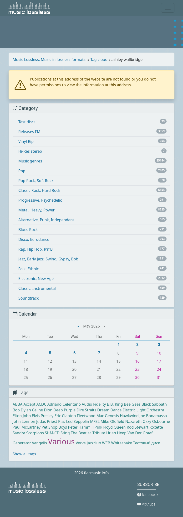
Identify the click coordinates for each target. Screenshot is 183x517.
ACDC (41, 404)
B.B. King (115, 404)
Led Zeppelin (77, 421)
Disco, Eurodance (33, 239)
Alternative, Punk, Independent (46, 219)
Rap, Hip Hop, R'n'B (35, 249)
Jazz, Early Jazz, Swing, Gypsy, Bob (48, 259)
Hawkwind (129, 415)
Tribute (98, 433)
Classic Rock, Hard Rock (39, 190)
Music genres (30, 161)
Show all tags (24, 454)
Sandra (19, 433)
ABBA (17, 404)
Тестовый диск (146, 443)
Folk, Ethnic (28, 268)
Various (61, 441)
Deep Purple (64, 410)
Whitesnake (121, 443)
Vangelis (39, 443)
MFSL (95, 421)
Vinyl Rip (26, 141)
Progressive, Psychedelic (40, 200)
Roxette (156, 427)
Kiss (61, 421)
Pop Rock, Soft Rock (35, 180)
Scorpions (35, 433)
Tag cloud (98, 59)
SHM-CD (52, 433)
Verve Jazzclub (88, 443)
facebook (147, 494)
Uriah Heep (116, 433)
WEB (106, 443)
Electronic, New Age (36, 278)
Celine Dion (42, 410)
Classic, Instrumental (37, 288)
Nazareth (133, 421)
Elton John (22, 415)
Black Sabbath (154, 404)
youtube (146, 504)
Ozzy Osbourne (156, 421)
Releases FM (29, 131)
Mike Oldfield (112, 421)
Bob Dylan (22, 410)
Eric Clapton (65, 415)
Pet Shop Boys (54, 427)
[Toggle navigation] (167, 8)
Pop (21, 170)
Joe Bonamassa (153, 415)
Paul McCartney (27, 427)
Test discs (26, 121)
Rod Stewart (137, 427)
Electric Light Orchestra (143, 410)
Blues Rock (28, 229)
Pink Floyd (104, 427)
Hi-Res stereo (30, 151)
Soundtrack (28, 298)
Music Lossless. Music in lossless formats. (49, 59)
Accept (29, 404)
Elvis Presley (43, 415)
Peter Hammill (80, 427)
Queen (120, 427)
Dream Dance (109, 410)
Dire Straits (86, 410)
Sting (65, 433)
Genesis (112, 415)
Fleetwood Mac (90, 415)
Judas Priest (46, 421)
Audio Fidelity (94, 404)
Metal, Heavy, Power (36, 210)
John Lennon (24, 421)
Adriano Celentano (64, 404)
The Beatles (81, 433)
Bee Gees (132, 404)
